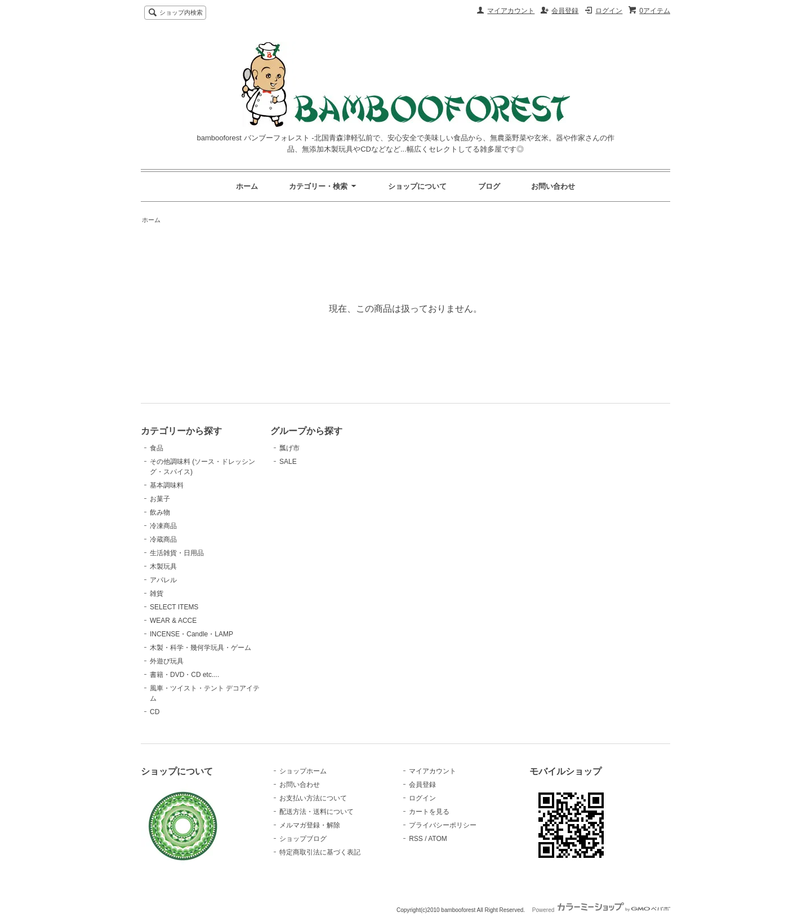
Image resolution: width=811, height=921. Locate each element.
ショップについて (417, 186)
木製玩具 (163, 566)
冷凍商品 (163, 526)
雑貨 (156, 593)
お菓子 (160, 499)
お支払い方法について (313, 798)
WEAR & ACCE (173, 621)
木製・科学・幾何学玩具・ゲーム (200, 648)
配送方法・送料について (316, 812)
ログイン (608, 11)
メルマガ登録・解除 (309, 825)
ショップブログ (303, 839)
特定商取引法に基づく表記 (319, 852)
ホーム (247, 186)
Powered (601, 910)
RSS (416, 839)
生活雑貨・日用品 (177, 553)
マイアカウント (510, 11)
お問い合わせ (553, 186)
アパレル (163, 580)
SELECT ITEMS (174, 607)
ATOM (437, 839)
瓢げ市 (289, 448)
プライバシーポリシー (442, 825)
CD (154, 712)
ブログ (489, 186)
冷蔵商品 (163, 539)
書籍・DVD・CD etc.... (184, 675)
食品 (156, 448)
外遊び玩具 (167, 661)
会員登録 (564, 11)
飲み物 (160, 512)
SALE (288, 462)
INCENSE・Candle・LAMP (191, 634)
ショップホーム (303, 771)
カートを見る (429, 812)
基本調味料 (167, 485)
